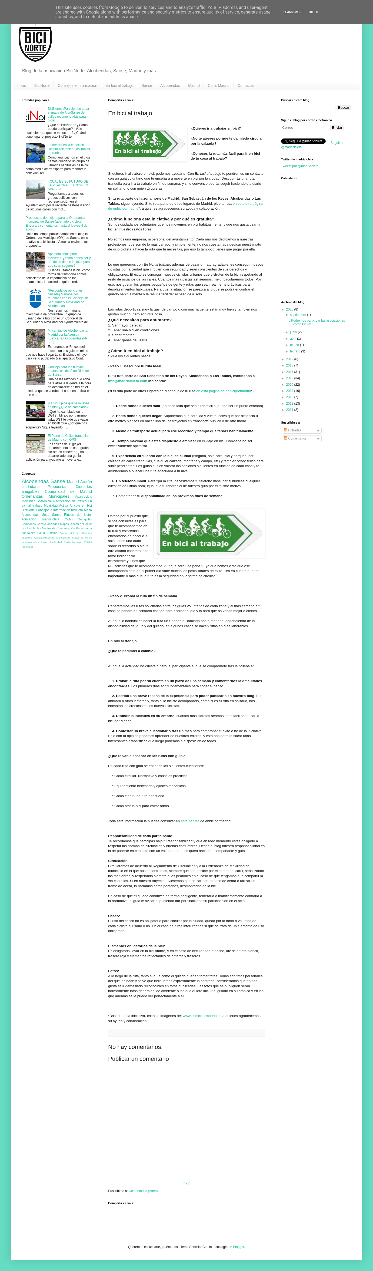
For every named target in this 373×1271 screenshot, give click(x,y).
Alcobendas (170, 85)
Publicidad (56, 542)
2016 (290, 378)
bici (24, 528)
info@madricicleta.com (127, 381)
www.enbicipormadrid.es (202, 1016)
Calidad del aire (69, 532)
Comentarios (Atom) (143, 1191)
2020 (290, 309)
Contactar (246, 85)
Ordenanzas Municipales (45, 496)
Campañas (29, 524)
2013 (290, 397)
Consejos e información (77, 85)
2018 (290, 365)
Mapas (64, 524)
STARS (88, 542)
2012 (290, 403)
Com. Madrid (218, 85)
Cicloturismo (63, 537)
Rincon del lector (78, 515)
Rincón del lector (81, 524)
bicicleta (77, 510)
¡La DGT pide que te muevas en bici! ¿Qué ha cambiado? (68, 405)
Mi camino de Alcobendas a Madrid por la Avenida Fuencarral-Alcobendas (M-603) (68, 336)
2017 (290, 372)
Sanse (146, 85)
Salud (41, 532)
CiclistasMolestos (44, 537)
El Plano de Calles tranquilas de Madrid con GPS (68, 437)
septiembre (298, 315)
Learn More (294, 12)
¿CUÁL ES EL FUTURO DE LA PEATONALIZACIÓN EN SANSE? (68, 185)
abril (293, 339)
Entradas (292, 430)
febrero (295, 351)
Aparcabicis (83, 497)
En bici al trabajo (119, 85)
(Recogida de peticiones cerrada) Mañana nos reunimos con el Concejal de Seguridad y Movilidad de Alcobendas (68, 298)
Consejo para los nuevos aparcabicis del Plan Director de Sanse (68, 371)
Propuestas (57, 486)
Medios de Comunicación (58, 528)
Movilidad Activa (56, 505)
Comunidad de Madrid (68, 491)
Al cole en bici (81, 505)
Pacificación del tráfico (69, 501)
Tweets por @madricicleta (299, 166)
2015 (290, 385)
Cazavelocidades (48, 524)
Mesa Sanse (51, 515)
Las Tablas (34, 528)
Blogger (238, 1247)
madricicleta (50, 519)
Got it (314, 12)
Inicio (21, 85)
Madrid (194, 85)
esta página (190, 821)
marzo (295, 345)
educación (29, 519)
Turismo (52, 532)
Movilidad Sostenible (37, 501)
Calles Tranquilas (78, 519)
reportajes (27, 546)
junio (294, 332)
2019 (290, 359)
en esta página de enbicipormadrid (223, 391)
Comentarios (295, 438)
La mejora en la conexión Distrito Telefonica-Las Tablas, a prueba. (69, 149)
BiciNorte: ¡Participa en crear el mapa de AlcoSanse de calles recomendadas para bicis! (68, 114)
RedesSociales (72, 542)
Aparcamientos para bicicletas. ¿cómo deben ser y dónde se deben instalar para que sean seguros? (69, 260)
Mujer (44, 542)
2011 (290, 410)
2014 (290, 391)
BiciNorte (42, 85)
